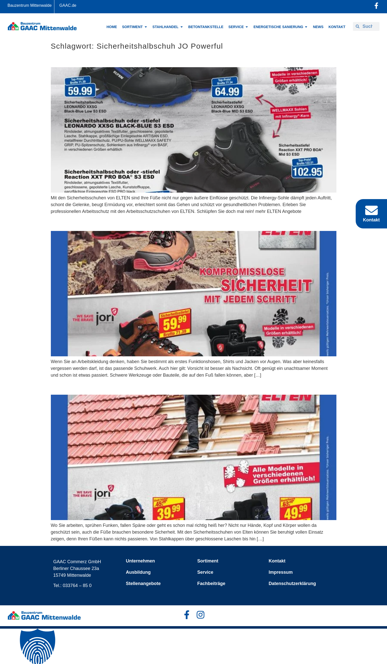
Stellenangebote (143, 583)
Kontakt (277, 560)
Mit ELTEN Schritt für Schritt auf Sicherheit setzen (138, 222)
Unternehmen (140, 560)
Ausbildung (138, 572)
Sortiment (207, 560)
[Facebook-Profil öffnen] (376, 6)
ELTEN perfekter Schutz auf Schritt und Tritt (127, 59)
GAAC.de (67, 5)
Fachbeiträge (211, 583)
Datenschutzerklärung (292, 583)
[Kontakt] (371, 210)
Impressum (281, 572)
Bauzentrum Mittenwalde (30, 5)
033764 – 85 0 (77, 585)
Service (205, 572)
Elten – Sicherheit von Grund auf (107, 386)
